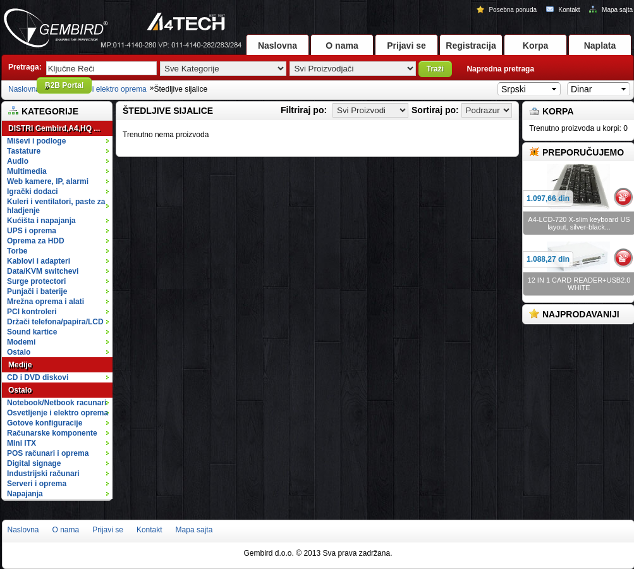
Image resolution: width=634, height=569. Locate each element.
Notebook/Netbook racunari (56, 402)
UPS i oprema (59, 230)
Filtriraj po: (304, 110)
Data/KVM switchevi (42, 271)
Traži (435, 68)
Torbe (59, 251)
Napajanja (25, 493)
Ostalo (59, 352)
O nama (342, 45)
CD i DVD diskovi (59, 377)
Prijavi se (406, 45)
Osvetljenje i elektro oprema (99, 89)
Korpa (535, 45)
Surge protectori (59, 281)
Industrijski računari (59, 473)
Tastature (59, 151)
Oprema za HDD (59, 240)
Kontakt (564, 9)
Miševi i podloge (59, 141)
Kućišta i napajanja (59, 220)
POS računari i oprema (59, 453)
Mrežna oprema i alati (59, 301)
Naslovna (277, 45)
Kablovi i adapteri (59, 261)
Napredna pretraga (500, 68)
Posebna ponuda (508, 9)
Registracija (471, 45)
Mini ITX (59, 443)
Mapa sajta (611, 9)
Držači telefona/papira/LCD (55, 321)
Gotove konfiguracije (59, 423)
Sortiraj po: (435, 110)
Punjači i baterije (59, 291)
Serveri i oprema (59, 483)
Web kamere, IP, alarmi (59, 181)
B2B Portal (64, 85)
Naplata (600, 45)
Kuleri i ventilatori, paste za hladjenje (59, 206)
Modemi (21, 342)
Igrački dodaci (59, 191)
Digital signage (59, 463)
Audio (59, 161)
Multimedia (59, 171)
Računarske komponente (59, 433)
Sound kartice (32, 331)
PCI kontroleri (32, 311)
